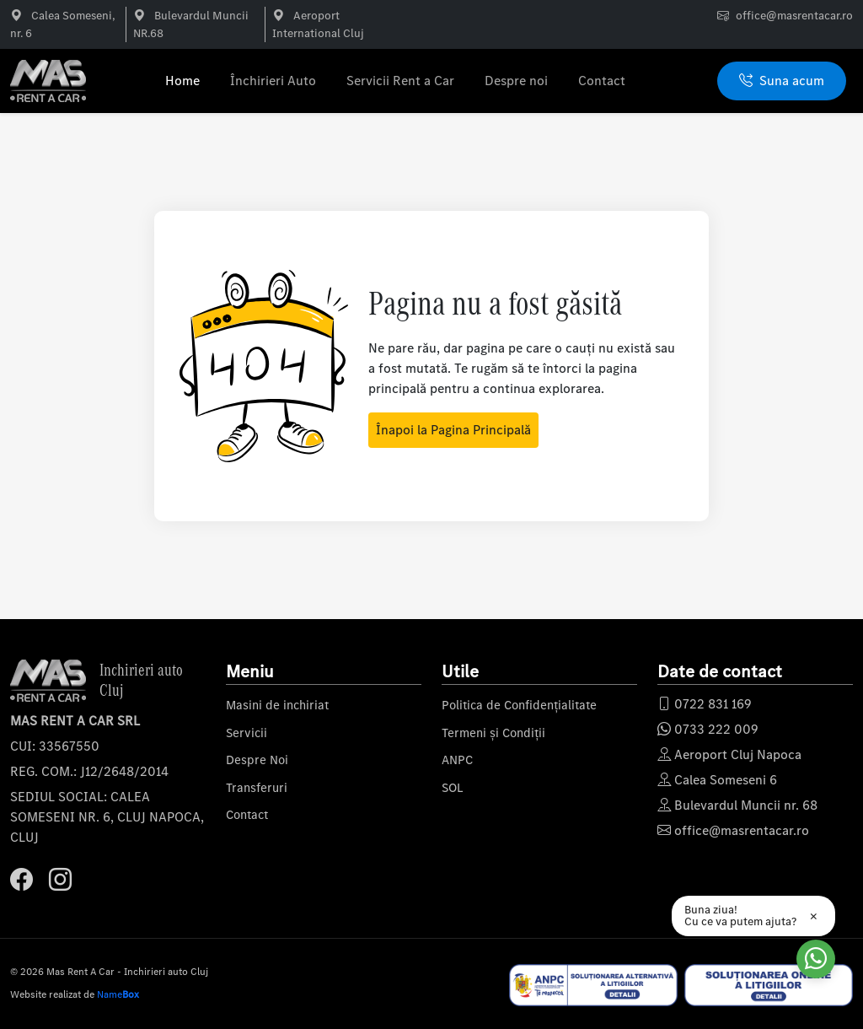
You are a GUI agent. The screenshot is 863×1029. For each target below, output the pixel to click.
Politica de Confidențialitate (519, 705)
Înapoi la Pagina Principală (453, 430)
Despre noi (516, 80)
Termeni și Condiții (493, 733)
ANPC (457, 760)
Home (182, 80)
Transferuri (256, 787)
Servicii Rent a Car (400, 80)
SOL (453, 787)
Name (118, 994)
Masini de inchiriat (277, 705)
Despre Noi (257, 760)
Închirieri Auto (273, 80)
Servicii (246, 733)
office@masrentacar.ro (794, 16)
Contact (601, 80)
